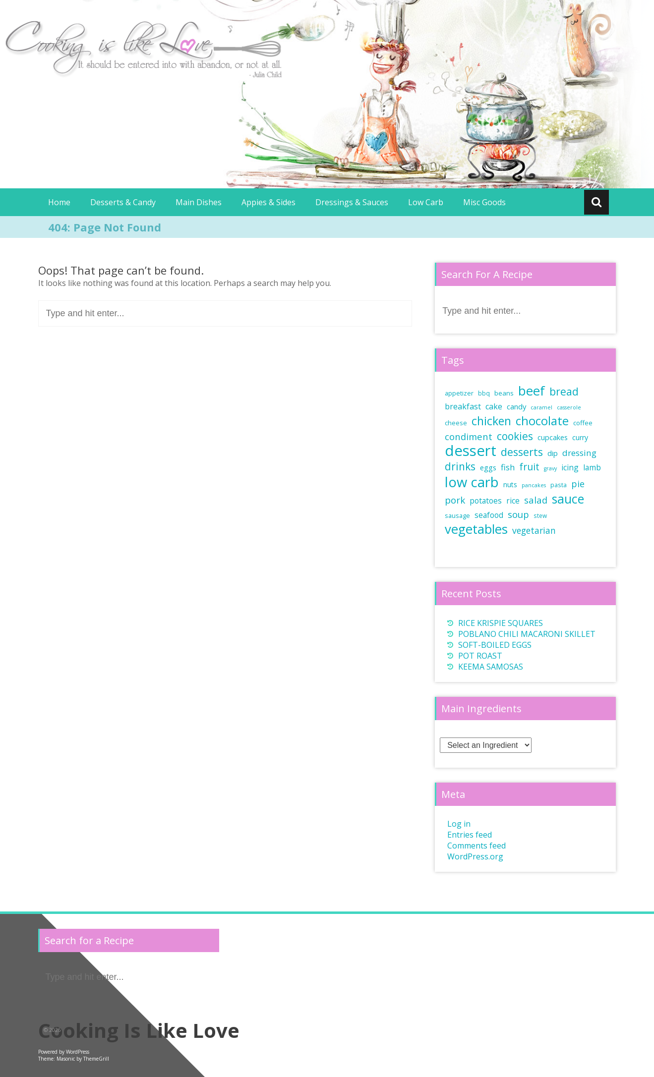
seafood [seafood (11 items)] (489, 515)
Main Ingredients (481, 708)
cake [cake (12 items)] (493, 406)
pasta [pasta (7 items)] (558, 485)
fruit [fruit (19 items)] (529, 466)
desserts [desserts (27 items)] (522, 452)
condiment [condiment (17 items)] (468, 436)
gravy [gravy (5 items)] (550, 468)
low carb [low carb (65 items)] (472, 482)
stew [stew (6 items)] (540, 515)
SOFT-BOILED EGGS (495, 644)
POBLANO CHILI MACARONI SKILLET (526, 633)
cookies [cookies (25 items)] (515, 436)
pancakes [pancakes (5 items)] (534, 485)
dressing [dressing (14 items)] (579, 452)
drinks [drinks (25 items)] (460, 466)
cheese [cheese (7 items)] (456, 423)
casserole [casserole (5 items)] (569, 407)
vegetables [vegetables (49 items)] (476, 529)
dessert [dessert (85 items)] (470, 450)
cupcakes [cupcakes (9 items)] (552, 437)
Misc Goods (484, 202)
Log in (459, 823)
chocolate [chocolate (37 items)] (542, 421)
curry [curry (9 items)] (580, 437)
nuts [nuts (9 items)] (510, 484)
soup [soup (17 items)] (518, 514)
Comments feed (476, 845)
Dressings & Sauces (351, 202)
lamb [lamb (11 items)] (592, 467)
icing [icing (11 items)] (570, 467)
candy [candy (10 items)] (516, 406)
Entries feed (469, 834)
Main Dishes (199, 202)
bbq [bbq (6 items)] (484, 393)
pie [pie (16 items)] (578, 484)
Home (59, 202)
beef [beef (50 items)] (531, 390)
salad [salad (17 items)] (535, 500)
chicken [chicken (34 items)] (491, 421)
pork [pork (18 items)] (455, 500)
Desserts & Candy (123, 202)
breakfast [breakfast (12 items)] (463, 406)
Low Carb (425, 202)
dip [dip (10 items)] (552, 453)
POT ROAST (480, 655)
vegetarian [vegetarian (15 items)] (534, 530)
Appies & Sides (268, 202)
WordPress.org (475, 856)
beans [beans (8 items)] (504, 393)
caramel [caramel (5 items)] (541, 407)
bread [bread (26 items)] (564, 391)
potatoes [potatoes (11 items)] (486, 500)
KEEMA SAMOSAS (490, 666)
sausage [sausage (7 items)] (457, 515)
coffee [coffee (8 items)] (583, 422)
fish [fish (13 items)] (508, 467)
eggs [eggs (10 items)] (488, 467)
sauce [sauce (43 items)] (568, 499)
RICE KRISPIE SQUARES (500, 623)
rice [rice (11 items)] (513, 500)
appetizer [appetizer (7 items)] (459, 393)
